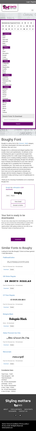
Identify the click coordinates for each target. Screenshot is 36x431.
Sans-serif (5, 39)
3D (3, 49)
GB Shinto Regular (9, 276)
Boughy (8, 187)
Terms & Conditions (13, 424)
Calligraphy (6, 63)
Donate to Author (18, 205)
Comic (4, 57)
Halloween (5, 79)
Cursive (5, 65)
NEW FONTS (28, 409)
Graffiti (5, 69)
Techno (5, 94)
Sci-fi (4, 96)
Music (4, 104)
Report (12, 195)
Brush (4, 71)
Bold (4, 43)
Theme (7, 100)
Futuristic (5, 89)
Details (12, 269)
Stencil (4, 93)
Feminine (5, 59)
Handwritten (6, 67)
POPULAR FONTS (16, 409)
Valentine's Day (7, 81)
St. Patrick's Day (7, 84)
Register (33, 2)
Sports (4, 106)
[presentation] (16, 233)
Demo (8, 195)
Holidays (7, 75)
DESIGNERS (12, 411)
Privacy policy (23, 424)
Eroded (4, 55)
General (7, 33)
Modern (7, 87)
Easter (4, 83)
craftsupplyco (16, 187)
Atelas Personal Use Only (11, 333)
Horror (4, 108)
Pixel (4, 51)
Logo (4, 110)
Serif (4, 37)
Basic (4, 35)
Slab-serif (5, 41)
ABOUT (5, 409)
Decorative (5, 53)
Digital (4, 91)
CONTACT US (23, 411)
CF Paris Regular (9, 295)
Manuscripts (7, 352)
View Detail (18, 201)
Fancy (6, 47)
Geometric (5, 98)
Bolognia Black (8, 314)
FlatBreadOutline (8, 257)
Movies (5, 102)
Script (6, 61)
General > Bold (23, 143)
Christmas (5, 77)
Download (18, 239)
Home (4, 424)
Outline (5, 45)
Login (28, 2)
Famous (5, 112)
